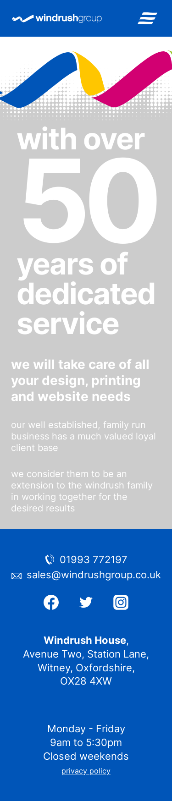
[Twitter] (86, 602)
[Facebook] (51, 602)
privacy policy (86, 770)
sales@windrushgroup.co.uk (94, 575)
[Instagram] (120, 602)
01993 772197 (94, 559)
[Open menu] (147, 18)
